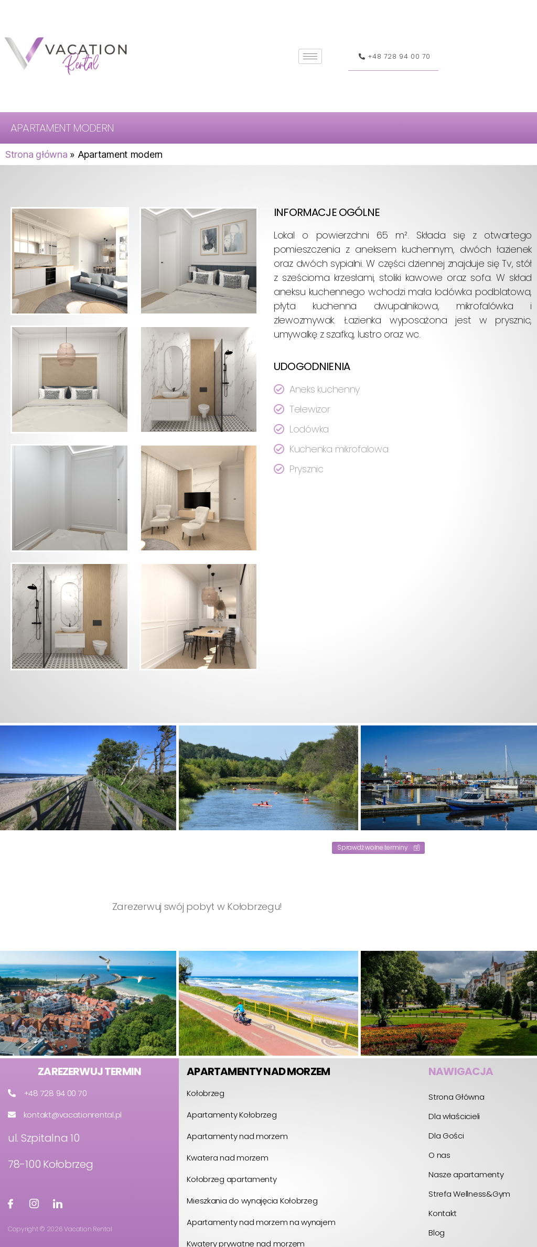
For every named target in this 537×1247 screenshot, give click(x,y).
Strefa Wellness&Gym (469, 1193)
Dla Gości (446, 1135)
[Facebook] (10, 1203)
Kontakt (442, 1213)
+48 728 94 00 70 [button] (393, 60)
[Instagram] (34, 1203)
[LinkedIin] (57, 1203)
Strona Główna (456, 1096)
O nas (439, 1155)
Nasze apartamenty (465, 1174)
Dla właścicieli (454, 1116)
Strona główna (36, 154)
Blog (436, 1232)
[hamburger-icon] (310, 56)
